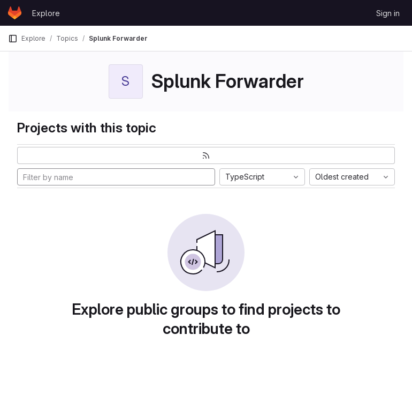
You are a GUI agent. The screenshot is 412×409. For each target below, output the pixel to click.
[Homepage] (15, 12)
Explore (46, 13)
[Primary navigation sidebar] (12, 38)
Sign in (388, 13)
